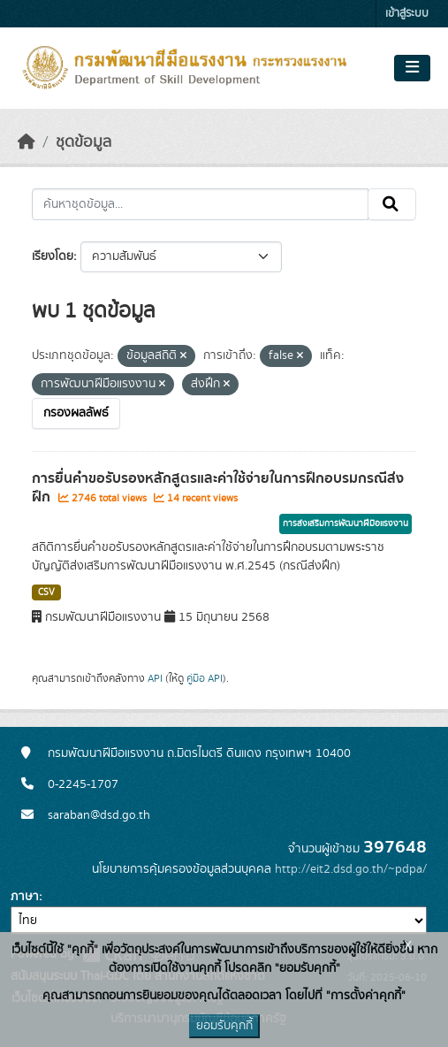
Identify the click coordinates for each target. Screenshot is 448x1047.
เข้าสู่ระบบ (407, 13)
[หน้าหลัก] (26, 142)
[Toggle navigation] (412, 68)
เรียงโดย (52, 256)
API (155, 678)
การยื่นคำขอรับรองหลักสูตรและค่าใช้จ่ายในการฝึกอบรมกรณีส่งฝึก (218, 487)
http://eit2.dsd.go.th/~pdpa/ (351, 869)
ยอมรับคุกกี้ (224, 1026)
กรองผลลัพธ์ (76, 413)
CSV (46, 592)
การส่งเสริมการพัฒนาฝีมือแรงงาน (345, 523)
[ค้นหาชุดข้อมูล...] (200, 204)
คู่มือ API (204, 678)
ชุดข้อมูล (83, 142)
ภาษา (25, 897)
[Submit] (392, 204)
